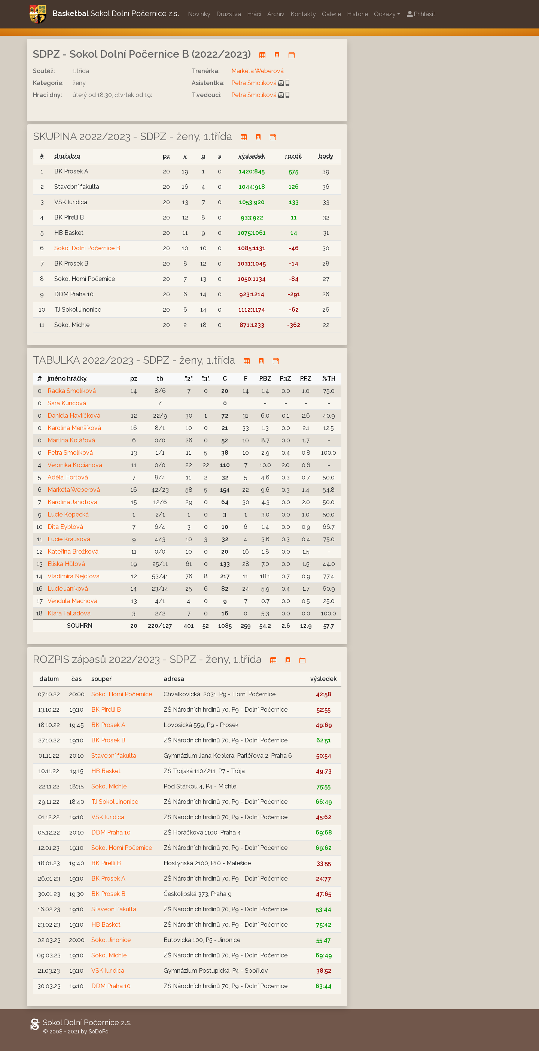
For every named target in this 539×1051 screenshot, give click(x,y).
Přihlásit (420, 14)
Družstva (228, 14)
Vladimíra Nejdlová (74, 576)
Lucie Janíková (68, 588)
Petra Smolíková (254, 83)
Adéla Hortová (68, 477)
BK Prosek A (108, 725)
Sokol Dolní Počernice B (87, 248)
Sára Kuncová (67, 403)
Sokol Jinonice (111, 940)
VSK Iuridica (107, 817)
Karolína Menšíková (74, 427)
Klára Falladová (69, 613)
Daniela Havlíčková (74, 415)
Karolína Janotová (72, 502)
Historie (357, 14)
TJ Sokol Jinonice (114, 801)
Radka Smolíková (72, 390)
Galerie (331, 14)
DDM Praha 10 (111, 832)
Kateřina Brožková (73, 551)
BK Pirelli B (106, 709)
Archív (275, 14)
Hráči (254, 14)
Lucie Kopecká (68, 514)
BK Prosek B (108, 740)
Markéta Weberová (257, 71)
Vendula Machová (72, 601)
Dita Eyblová (65, 526)
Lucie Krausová (69, 539)
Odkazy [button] (385, 14)
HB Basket (106, 771)
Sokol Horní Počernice (121, 694)
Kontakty (303, 14)
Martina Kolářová (71, 440)
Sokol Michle (109, 786)
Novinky (199, 14)
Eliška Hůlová (66, 563)
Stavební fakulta (113, 755)
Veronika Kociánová (75, 465)
